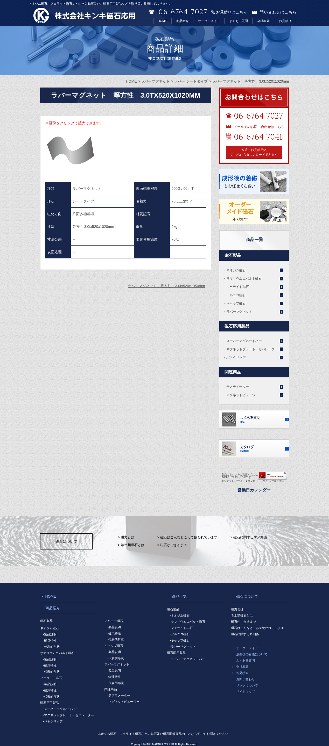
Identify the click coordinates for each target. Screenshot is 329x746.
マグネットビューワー (242, 395)
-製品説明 (50, 634)
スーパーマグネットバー (244, 341)
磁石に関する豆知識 (245, 634)
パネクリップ (236, 357)
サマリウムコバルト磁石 (244, 278)
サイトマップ (245, 691)
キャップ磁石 (236, 303)
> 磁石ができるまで (172, 545)
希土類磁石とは (242, 615)
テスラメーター (237, 387)
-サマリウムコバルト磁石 (187, 622)
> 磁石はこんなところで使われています (187, 537)
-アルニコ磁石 (180, 634)
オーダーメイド (209, 21)
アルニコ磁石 (236, 295)
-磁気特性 (50, 640)
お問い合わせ (245, 679)
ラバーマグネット (239, 312)
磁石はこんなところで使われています (257, 628)
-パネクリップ (53, 721)
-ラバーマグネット (183, 646)
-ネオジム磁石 (180, 615)
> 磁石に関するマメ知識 (248, 537)
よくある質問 (238, 21)
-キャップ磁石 (180, 640)
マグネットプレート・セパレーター (252, 349)
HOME (162, 21)
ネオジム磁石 (236, 270)
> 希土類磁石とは (131, 545)
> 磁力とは (126, 537)
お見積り (285, 21)
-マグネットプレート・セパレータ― (68, 715)
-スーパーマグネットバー (61, 709)
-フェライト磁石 (181, 628)
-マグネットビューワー (124, 702)
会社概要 (263, 21)
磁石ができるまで (243, 622)
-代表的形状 (51, 647)
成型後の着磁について (251, 654)
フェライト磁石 (237, 287)
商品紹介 (182, 21)
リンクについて (247, 685)
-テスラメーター (119, 695)
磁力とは (237, 609)
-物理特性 (114, 677)
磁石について (66, 541)
